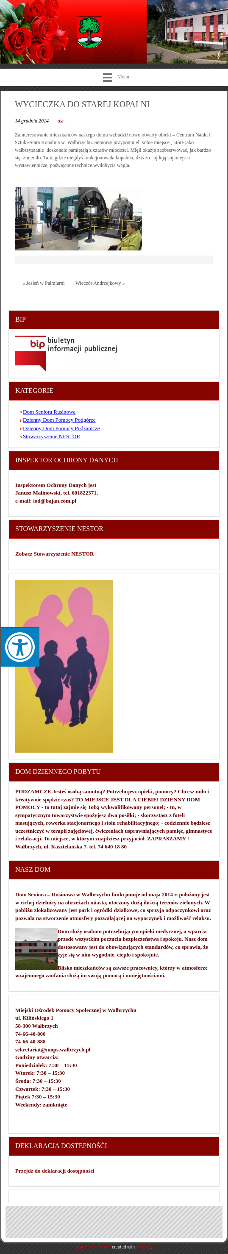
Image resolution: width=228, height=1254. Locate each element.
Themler (143, 1247)
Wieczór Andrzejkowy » (100, 283)
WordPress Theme (93, 1247)
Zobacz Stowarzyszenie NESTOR (55, 554)
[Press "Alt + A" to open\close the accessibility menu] (19, 647)
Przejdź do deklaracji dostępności (55, 1171)
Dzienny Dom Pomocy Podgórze (59, 420)
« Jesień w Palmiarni (43, 283)
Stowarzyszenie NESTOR (51, 436)
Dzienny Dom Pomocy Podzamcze (61, 428)
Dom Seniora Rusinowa (49, 412)
